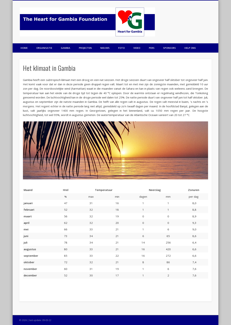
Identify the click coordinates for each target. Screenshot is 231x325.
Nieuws (105, 47)
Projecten (85, 47)
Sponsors (169, 47)
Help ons (190, 47)
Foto (121, 47)
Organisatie (44, 47)
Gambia (65, 47)
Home (24, 47)
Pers (151, 47)
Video (136, 47)
